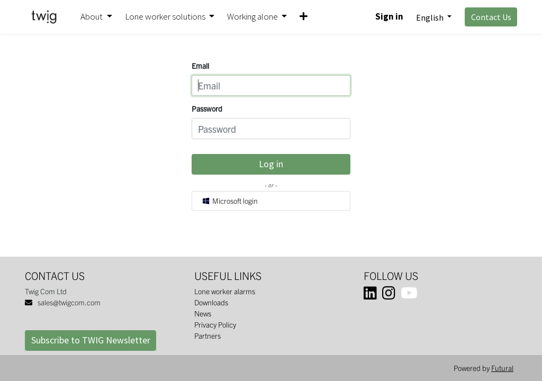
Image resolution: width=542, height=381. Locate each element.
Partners (207, 335)
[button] (303, 17)
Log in (271, 164)
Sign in (389, 16)
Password (207, 108)
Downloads (211, 302)
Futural (502, 368)
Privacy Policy (215, 324)
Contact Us (491, 17)
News (202, 313)
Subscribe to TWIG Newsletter (90, 340)
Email (200, 65)
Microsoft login (230, 200)
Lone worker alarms (224, 291)
